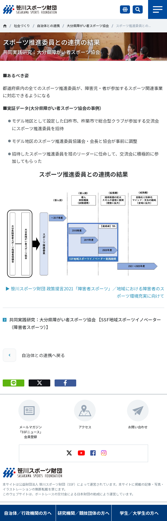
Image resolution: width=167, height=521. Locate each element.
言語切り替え (125, 9)
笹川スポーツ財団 (5, 26)
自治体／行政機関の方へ (28, 513)
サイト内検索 (138, 9)
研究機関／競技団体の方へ (83, 513)
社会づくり (22, 25)
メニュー (157, 9)
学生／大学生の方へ (139, 513)
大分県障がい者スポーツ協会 (88, 25)
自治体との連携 (48, 25)
